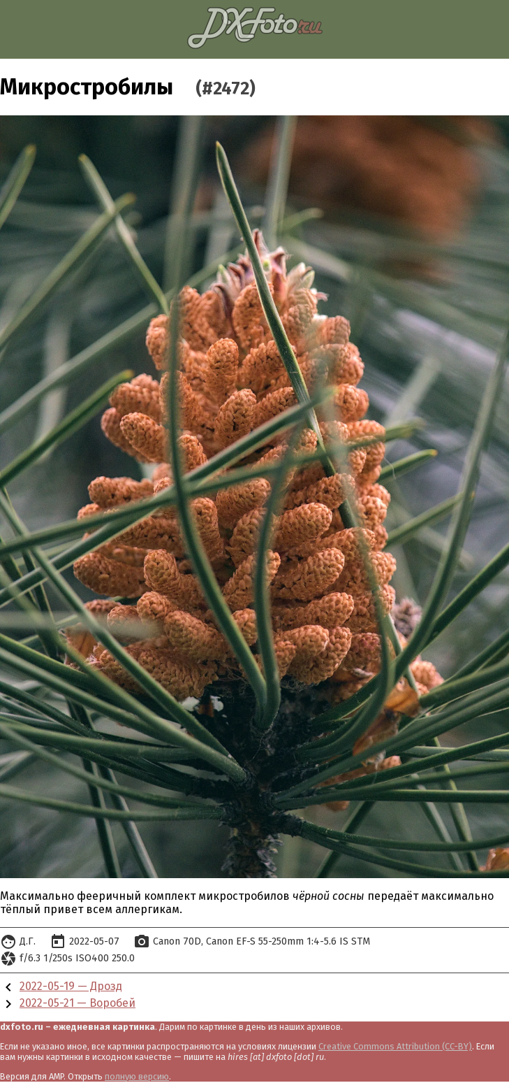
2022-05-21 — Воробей (77, 1003)
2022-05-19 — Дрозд (71, 986)
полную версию (137, 1076)
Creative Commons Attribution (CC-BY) (395, 1046)
